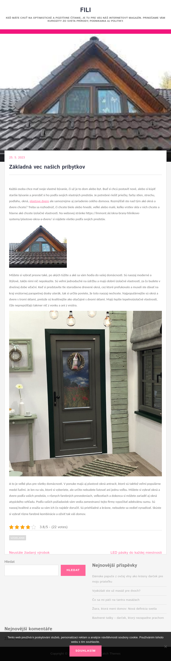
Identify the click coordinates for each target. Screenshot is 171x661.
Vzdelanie (17, 538)
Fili (85, 10)
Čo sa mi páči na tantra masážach (115, 600)
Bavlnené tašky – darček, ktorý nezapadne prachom (128, 618)
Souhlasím (85, 651)
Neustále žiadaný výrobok (29, 552)
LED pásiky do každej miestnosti (136, 552)
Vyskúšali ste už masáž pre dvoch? (116, 591)
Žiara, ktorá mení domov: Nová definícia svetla (124, 609)
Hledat (9, 561)
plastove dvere (39, 201)
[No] (165, 646)
